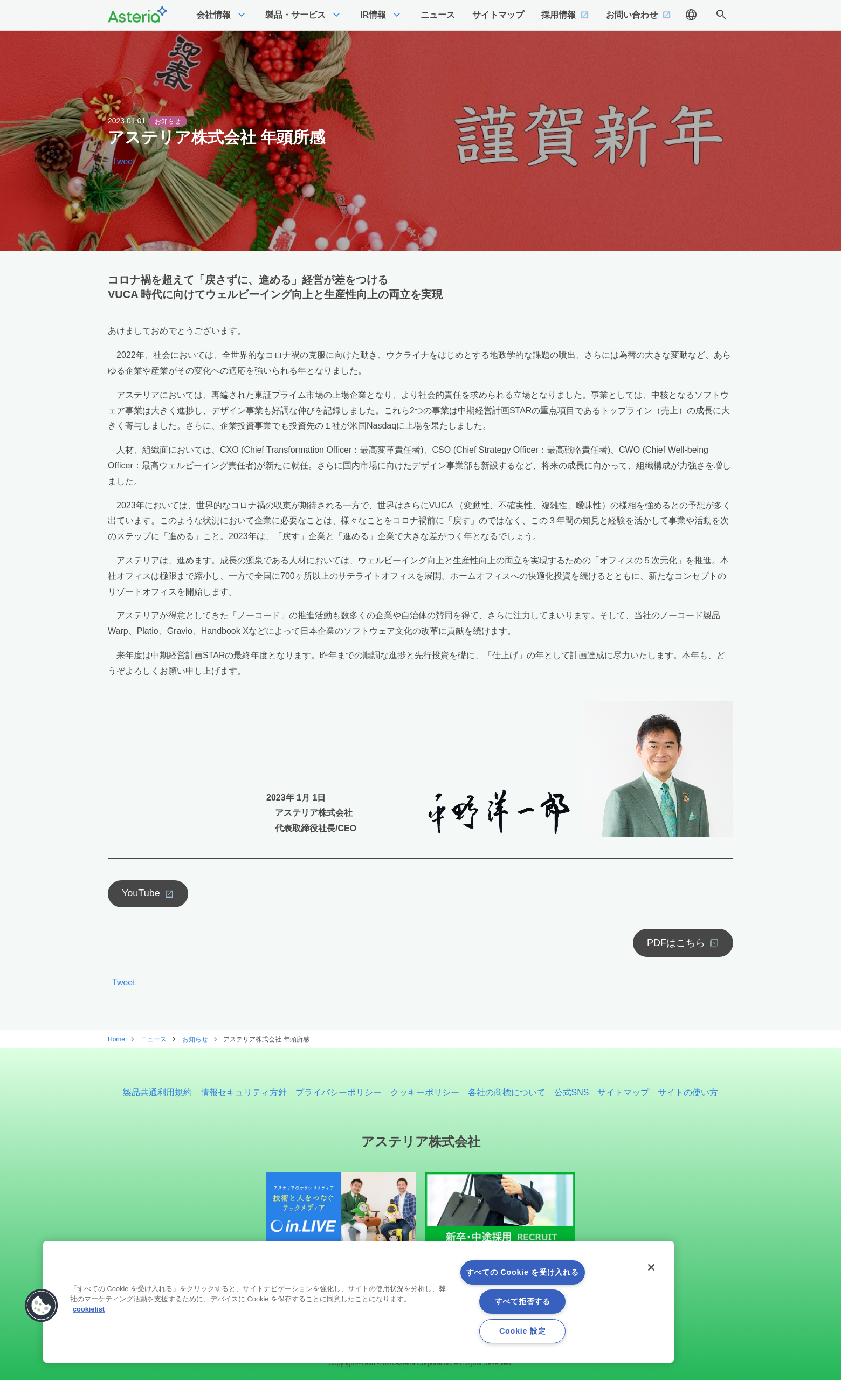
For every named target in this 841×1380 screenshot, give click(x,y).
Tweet (123, 161)
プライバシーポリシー (338, 1092)
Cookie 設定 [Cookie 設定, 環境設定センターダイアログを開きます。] (522, 1331)
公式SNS (571, 1092)
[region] (358, 1302)
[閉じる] (651, 1267)
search (721, 15)
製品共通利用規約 (157, 1092)
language (691, 15)
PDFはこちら (676, 942)
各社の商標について (507, 1092)
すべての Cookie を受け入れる (522, 1272)
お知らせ (168, 121)
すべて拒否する (522, 1301)
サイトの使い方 (688, 1092)
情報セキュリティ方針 (244, 1092)
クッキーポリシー (424, 1092)
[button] (41, 1305)
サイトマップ (623, 1092)
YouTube (141, 893)
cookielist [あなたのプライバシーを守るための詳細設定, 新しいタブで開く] (89, 1309)
